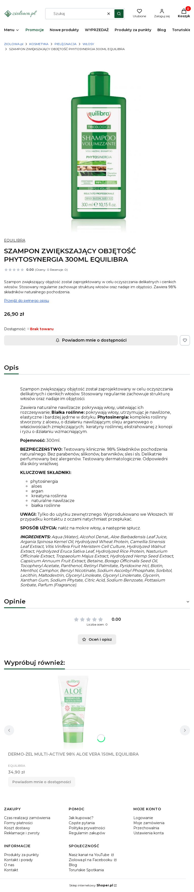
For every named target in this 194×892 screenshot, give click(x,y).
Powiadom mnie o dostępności (91, 340)
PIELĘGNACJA (66, 44)
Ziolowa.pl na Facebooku (91, 860)
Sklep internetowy (91, 885)
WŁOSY (88, 44)
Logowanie (143, 818)
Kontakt (11, 870)
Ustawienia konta (148, 833)
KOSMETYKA (38, 44)
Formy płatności (18, 823)
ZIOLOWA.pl (13, 44)
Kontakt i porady (18, 860)
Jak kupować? (81, 818)
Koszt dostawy (17, 828)
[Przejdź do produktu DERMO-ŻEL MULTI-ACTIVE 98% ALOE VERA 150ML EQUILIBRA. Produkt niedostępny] (73, 712)
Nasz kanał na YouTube (89, 855)
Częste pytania (82, 823)
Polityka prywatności (87, 828)
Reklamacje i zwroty (22, 833)
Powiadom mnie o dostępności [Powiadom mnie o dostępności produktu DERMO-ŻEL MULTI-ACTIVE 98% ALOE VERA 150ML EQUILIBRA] (41, 782)
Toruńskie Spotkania (86, 870)
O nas (9, 865)
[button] (119, 13)
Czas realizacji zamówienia (27, 818)
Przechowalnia (146, 828)
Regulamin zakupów (87, 833)
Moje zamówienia (148, 823)
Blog (73, 865)
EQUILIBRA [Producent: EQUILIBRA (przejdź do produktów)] (14, 240)
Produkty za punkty (21, 855)
